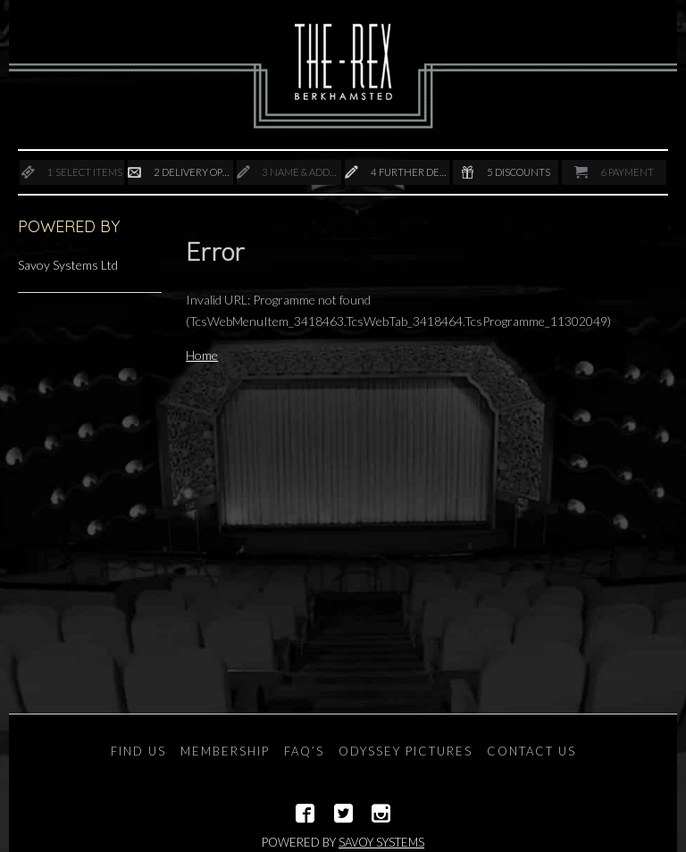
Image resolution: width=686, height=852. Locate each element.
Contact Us (531, 751)
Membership (225, 751)
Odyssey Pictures (406, 751)
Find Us (138, 751)
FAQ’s (304, 751)
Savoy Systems (381, 842)
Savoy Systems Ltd (68, 264)
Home (202, 355)
